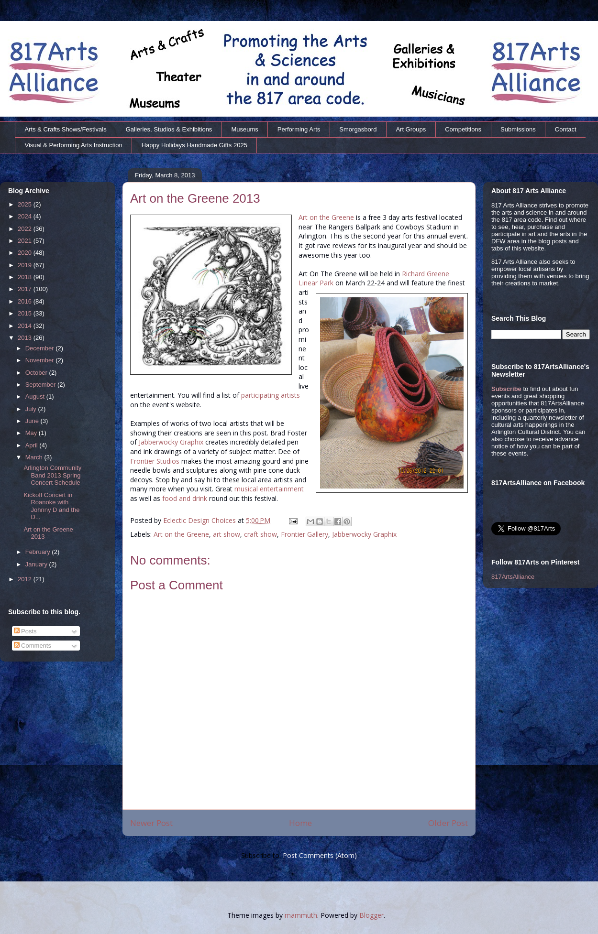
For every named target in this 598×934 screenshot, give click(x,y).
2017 (25, 289)
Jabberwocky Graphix (171, 441)
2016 (25, 301)
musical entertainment (269, 488)
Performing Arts (299, 129)
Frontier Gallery (304, 534)
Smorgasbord (358, 129)
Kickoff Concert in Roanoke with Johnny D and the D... (51, 506)
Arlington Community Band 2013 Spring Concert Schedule (52, 475)
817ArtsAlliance (512, 576)
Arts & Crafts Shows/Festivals (66, 129)
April (32, 445)
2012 (25, 579)
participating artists (270, 395)
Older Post (448, 822)
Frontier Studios (154, 461)
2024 (25, 216)
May (32, 432)
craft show (260, 534)
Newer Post (151, 822)
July (31, 409)
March (34, 457)
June (33, 420)
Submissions (518, 129)
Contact (565, 129)
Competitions (463, 129)
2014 (25, 325)
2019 (25, 265)
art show (226, 534)
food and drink (184, 498)
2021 (25, 240)
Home (300, 822)
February (38, 551)
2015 (25, 313)
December (40, 348)
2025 (25, 204)
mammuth (301, 915)
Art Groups (411, 129)
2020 (25, 252)
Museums (244, 129)
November (40, 360)
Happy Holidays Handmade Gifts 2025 (194, 145)
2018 (25, 277)
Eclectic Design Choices (200, 520)
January (37, 564)
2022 (25, 228)
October (37, 372)
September (41, 384)
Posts (25, 631)
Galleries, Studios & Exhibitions (169, 129)
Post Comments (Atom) (320, 855)
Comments (32, 645)
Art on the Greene (326, 217)
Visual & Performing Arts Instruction (73, 145)
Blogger (371, 915)
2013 (25, 337)
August (35, 396)
